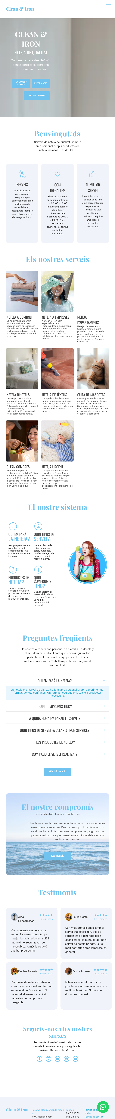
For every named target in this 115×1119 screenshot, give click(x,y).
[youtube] (75, 1046)
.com (49, 1104)
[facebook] (39, 1046)
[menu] (108, 6)
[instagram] (48, 1046)
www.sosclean (39, 1104)
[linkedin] (57, 1046)
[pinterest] (66, 1046)
